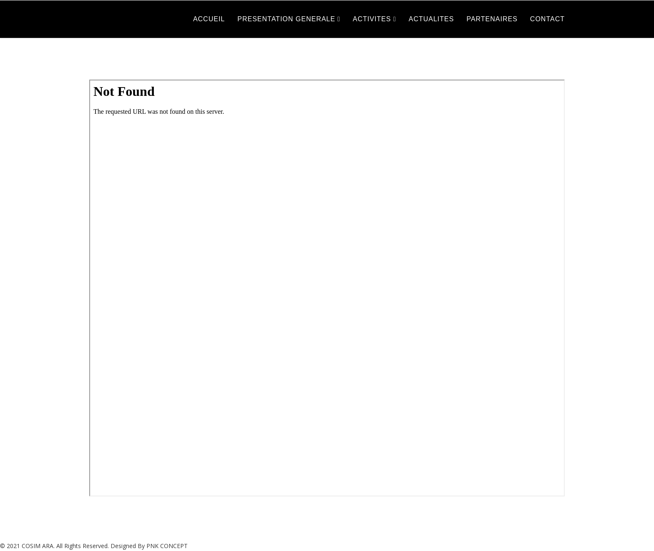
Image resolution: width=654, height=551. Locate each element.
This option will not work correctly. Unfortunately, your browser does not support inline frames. (327, 288)
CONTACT (547, 19)
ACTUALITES (431, 19)
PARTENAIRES (491, 19)
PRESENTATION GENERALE (286, 19)
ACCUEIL (209, 19)
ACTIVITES (373, 19)
